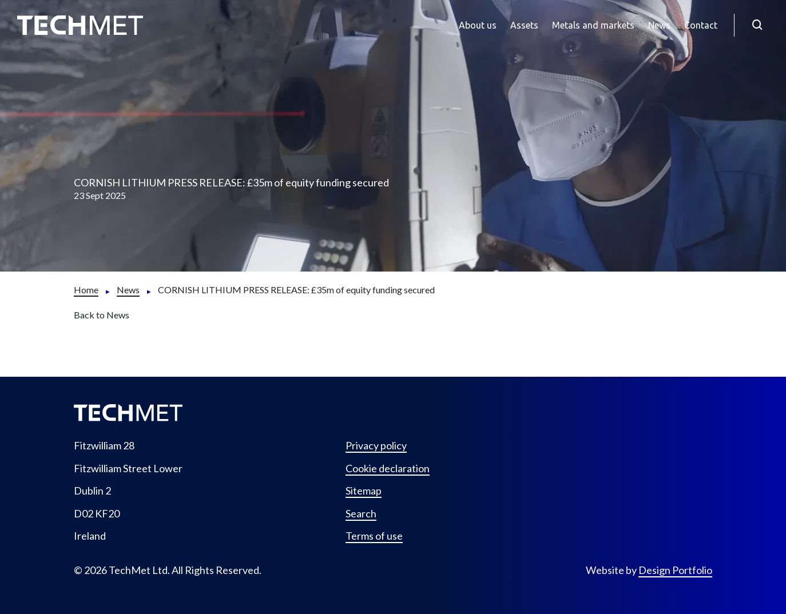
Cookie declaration (388, 469)
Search (361, 514)
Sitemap (364, 491)
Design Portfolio (675, 570)
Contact (700, 25)
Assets (524, 25)
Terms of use (374, 536)
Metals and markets (593, 25)
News (659, 25)
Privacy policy (376, 446)
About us (478, 25)
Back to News (101, 314)
